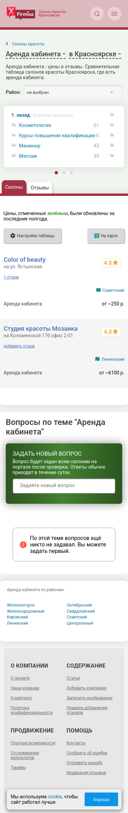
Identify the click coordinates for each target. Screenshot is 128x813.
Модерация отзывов (86, 772)
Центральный (80, 623)
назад (45, 115)
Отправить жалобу (84, 762)
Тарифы (18, 767)
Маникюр (30, 145)
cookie (54, 796)
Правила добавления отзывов (87, 710)
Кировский (17, 617)
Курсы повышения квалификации (57, 135)
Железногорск (21, 605)
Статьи (73, 678)
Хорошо (101, 799)
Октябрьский (79, 605)
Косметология (35, 125)
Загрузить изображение (90, 698)
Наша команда (25, 688)
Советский (113, 290)
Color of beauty (25, 259)
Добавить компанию (86, 688)
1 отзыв (11, 277)
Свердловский (81, 611)
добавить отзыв (19, 346)
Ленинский (112, 359)
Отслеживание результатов (25, 755)
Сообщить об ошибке (87, 753)
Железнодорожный (25, 611)
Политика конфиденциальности (32, 710)
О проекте (20, 678)
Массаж (28, 156)
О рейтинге (21, 698)
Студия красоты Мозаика (41, 328)
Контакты (76, 743)
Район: (13, 92)
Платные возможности (33, 743)
